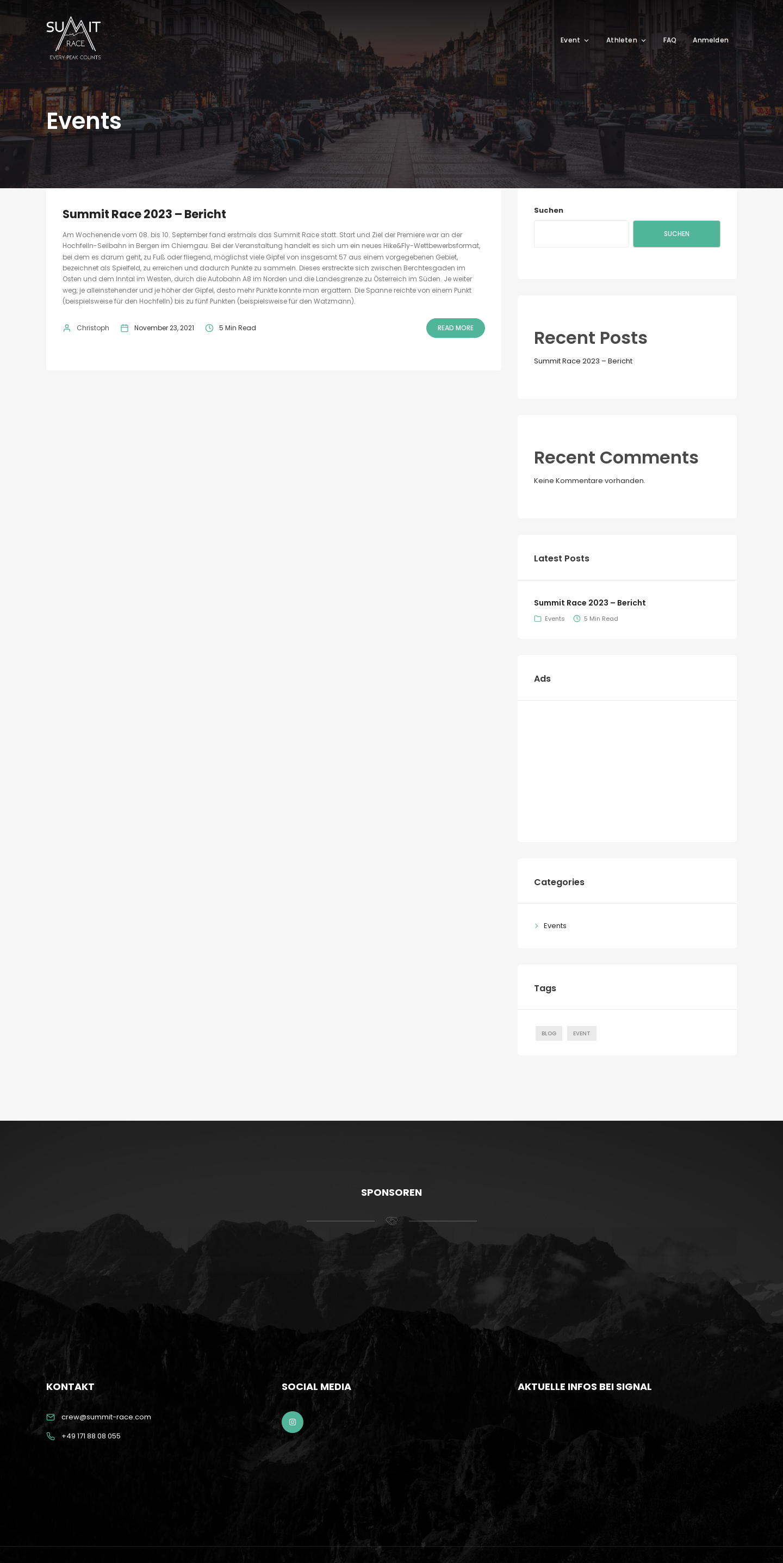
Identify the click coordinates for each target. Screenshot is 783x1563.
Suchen (548, 210)
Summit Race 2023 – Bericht (144, 214)
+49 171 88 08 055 (91, 1436)
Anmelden (711, 40)
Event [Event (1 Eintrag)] (582, 1033)
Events (555, 618)
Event (575, 40)
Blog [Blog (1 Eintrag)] (549, 1033)
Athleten (626, 40)
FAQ (670, 40)
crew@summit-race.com (106, 1417)
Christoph (93, 327)
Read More (456, 327)
